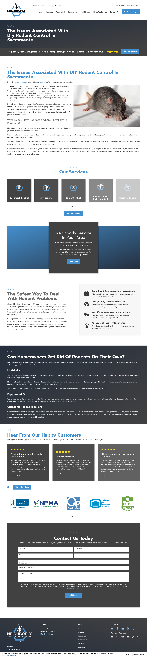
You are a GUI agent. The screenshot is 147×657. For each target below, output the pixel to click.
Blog (50, 6)
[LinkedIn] (123, 628)
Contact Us (82, 647)
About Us (81, 632)
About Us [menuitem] (49, 12)
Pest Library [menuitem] (85, 12)
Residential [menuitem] (60, 12)
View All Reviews (130, 51)
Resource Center (39, 6)
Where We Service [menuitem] (100, 12)
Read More (73, 264)
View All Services (74, 213)
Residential (82, 636)
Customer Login (130, 12)
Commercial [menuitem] (72, 12)
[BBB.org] (133, 628)
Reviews (58, 6)
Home (80, 628)
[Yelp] (128, 628)
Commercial (82, 640)
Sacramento (20, 85)
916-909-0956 (133, 6)
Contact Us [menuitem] (114, 12)
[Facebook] (117, 628)
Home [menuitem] (40, 12)
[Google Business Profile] (112, 628)
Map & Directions (46, 634)
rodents (42, 85)
